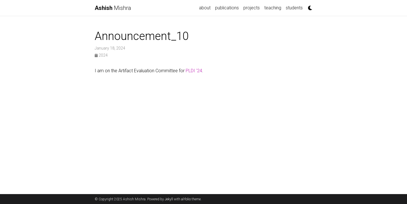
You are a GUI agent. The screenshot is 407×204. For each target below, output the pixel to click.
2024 (101, 55)
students (294, 7)
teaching (272, 7)
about (205, 7)
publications (227, 7)
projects (251, 7)
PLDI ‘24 (194, 70)
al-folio (186, 199)
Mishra (113, 8)
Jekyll (169, 199)
